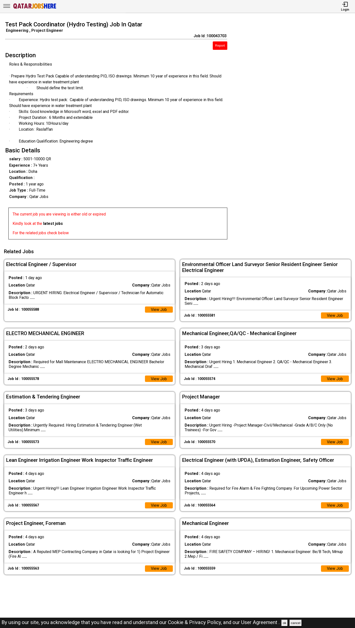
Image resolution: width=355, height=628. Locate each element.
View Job (159, 308)
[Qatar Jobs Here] (35, 8)
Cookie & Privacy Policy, (195, 622)
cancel (296, 623)
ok (284, 623)
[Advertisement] (296, 131)
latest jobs (53, 223)
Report (220, 45)
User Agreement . (260, 622)
